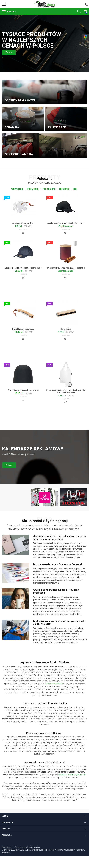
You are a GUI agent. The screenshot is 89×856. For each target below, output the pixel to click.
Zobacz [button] (9, 52)
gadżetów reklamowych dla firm (72, 775)
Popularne (49, 189)
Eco (75, 189)
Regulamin (6, 847)
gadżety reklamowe (54, 684)
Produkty (11, 12)
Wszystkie (17, 189)
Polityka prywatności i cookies (27, 847)
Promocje (33, 189)
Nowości (64, 189)
